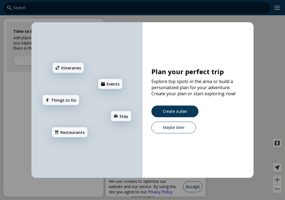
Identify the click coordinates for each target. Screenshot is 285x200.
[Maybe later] (173, 127)
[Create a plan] (174, 111)
